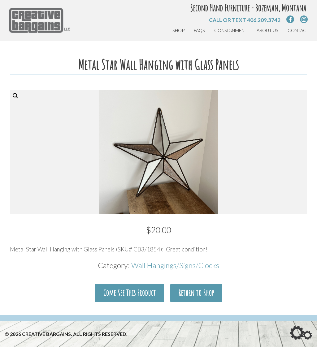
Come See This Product (129, 293)
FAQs (199, 30)
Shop (178, 30)
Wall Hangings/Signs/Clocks (175, 265)
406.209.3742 (263, 20)
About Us (267, 30)
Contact (298, 30)
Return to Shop (196, 293)
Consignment (230, 30)
